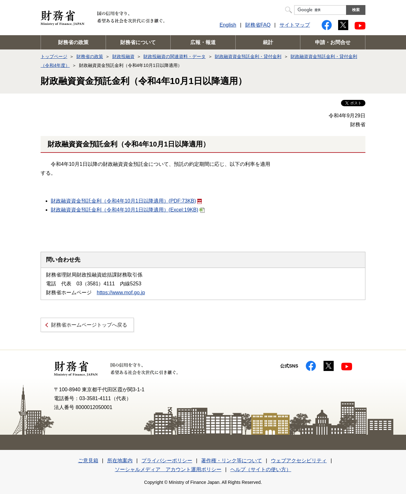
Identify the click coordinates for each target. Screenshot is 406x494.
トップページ (54, 56)
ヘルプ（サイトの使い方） (260, 469)
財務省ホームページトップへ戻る (89, 325)
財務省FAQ (258, 25)
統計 (268, 42)
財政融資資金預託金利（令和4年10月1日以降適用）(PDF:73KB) (126, 201)
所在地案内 (120, 460)
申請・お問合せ (332, 42)
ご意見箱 (88, 460)
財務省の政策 (73, 42)
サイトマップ (294, 25)
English (227, 25)
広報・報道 (203, 42)
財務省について (138, 42)
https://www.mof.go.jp (121, 292)
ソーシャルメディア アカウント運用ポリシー (168, 469)
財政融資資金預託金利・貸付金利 (248, 56)
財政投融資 (123, 56)
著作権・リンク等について (231, 460)
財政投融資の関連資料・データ (174, 56)
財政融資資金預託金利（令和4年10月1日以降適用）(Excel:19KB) (128, 209)
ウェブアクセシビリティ (299, 460)
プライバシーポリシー (166, 460)
